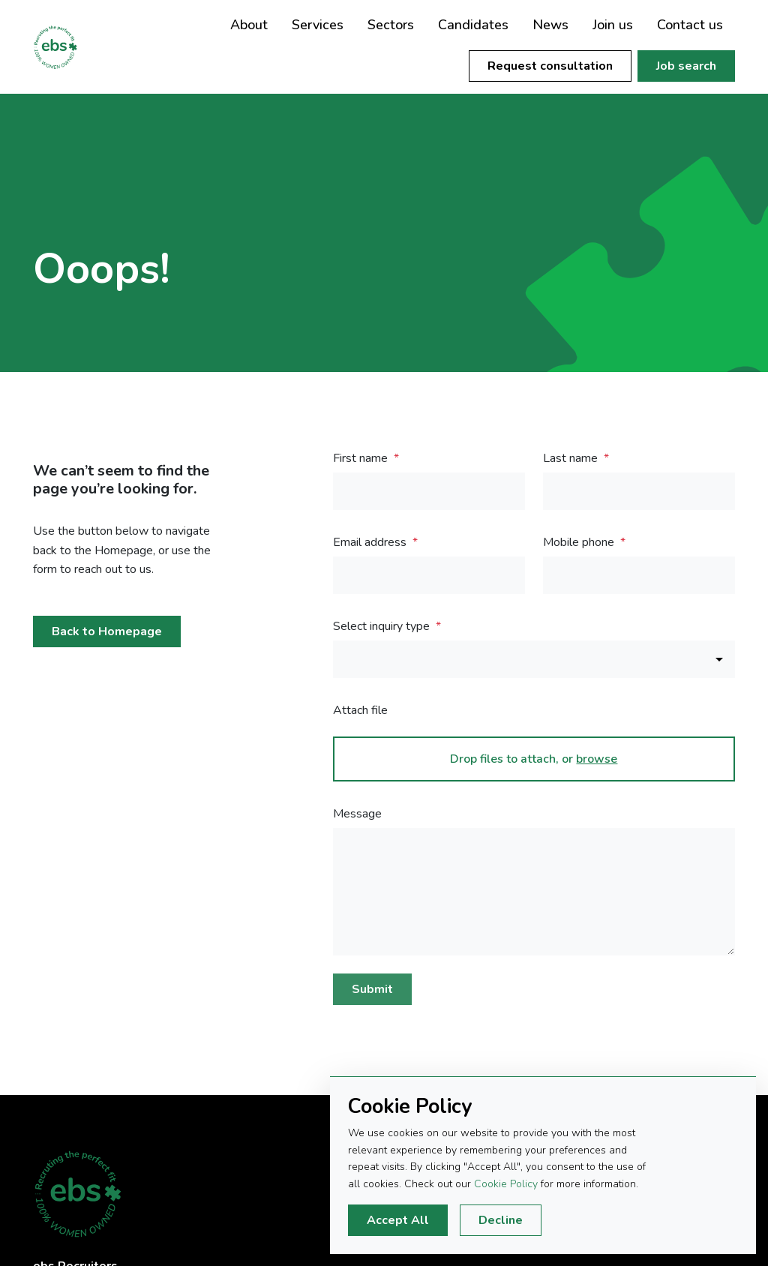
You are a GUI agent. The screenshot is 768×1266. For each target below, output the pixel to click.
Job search (686, 66)
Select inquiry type (383, 626)
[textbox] (429, 491)
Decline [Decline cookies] (500, 1220)
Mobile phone (580, 542)
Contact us (690, 25)
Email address (371, 542)
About (249, 25)
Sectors (391, 25)
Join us (612, 25)
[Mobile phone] (639, 575)
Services (318, 25)
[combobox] (534, 659)
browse (596, 759)
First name (362, 458)
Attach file (360, 710)
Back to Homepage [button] (107, 631)
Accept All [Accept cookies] (398, 1220)
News (550, 25)
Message (357, 814)
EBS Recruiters (70, 47)
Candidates (473, 25)
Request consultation (550, 66)
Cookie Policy (506, 1184)
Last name (572, 458)
